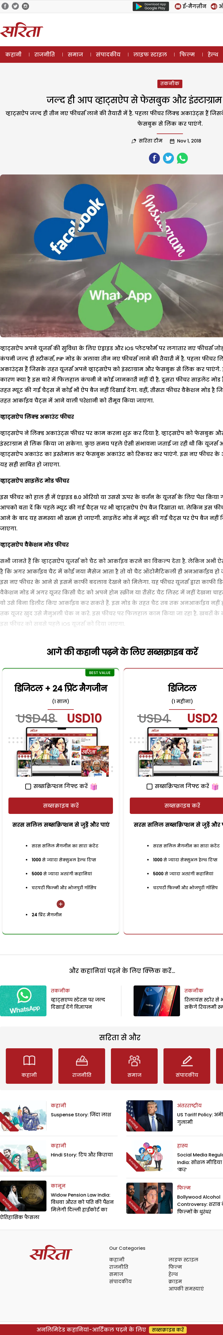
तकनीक (169, 83)
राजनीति (44, 54)
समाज (75, 54)
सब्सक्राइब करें (61, 805)
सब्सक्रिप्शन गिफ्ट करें (56, 786)
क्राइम (175, 1281)
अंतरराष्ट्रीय (189, 1105)
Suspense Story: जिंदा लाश (81, 1114)
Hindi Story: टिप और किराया (82, 1155)
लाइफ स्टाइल (150, 54)
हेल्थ (173, 1274)
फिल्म (187, 54)
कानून (58, 1186)
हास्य (182, 1145)
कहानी (13, 54)
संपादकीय (108, 54)
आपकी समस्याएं (186, 1289)
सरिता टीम (151, 141)
